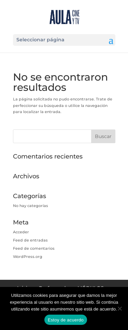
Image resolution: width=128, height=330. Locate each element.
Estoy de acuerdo (66, 319)
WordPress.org (27, 256)
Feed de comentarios (34, 248)
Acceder (21, 232)
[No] (119, 308)
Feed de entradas (30, 240)
